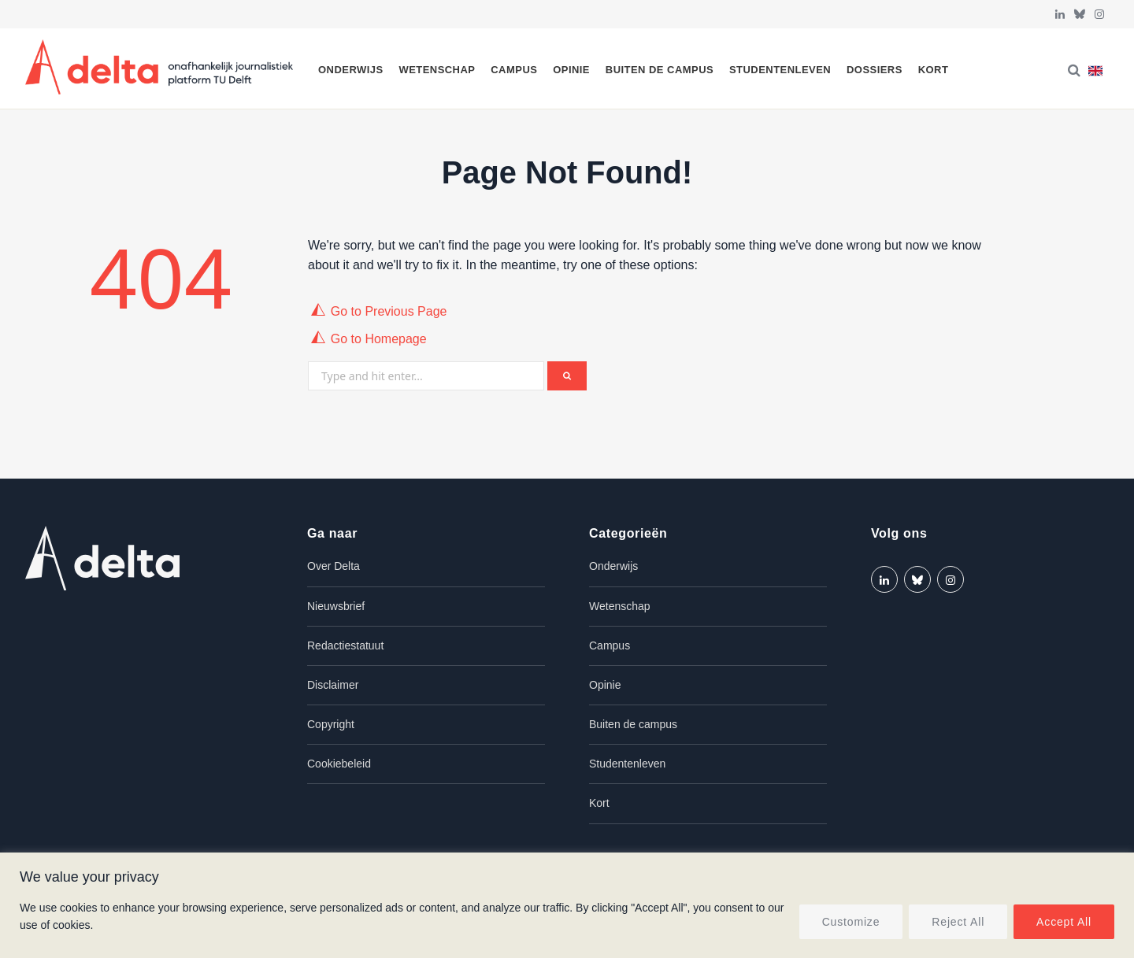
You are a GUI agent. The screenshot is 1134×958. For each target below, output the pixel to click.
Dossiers (874, 70)
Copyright (330, 724)
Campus (514, 70)
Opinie (571, 70)
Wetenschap (436, 70)
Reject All (958, 921)
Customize (851, 921)
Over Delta (333, 566)
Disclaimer (332, 685)
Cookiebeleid (339, 763)
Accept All (1063, 921)
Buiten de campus (659, 70)
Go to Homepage (379, 339)
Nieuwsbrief (336, 606)
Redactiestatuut (345, 645)
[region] (567, 905)
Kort (933, 70)
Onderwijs (351, 70)
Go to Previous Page (389, 311)
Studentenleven (780, 70)
